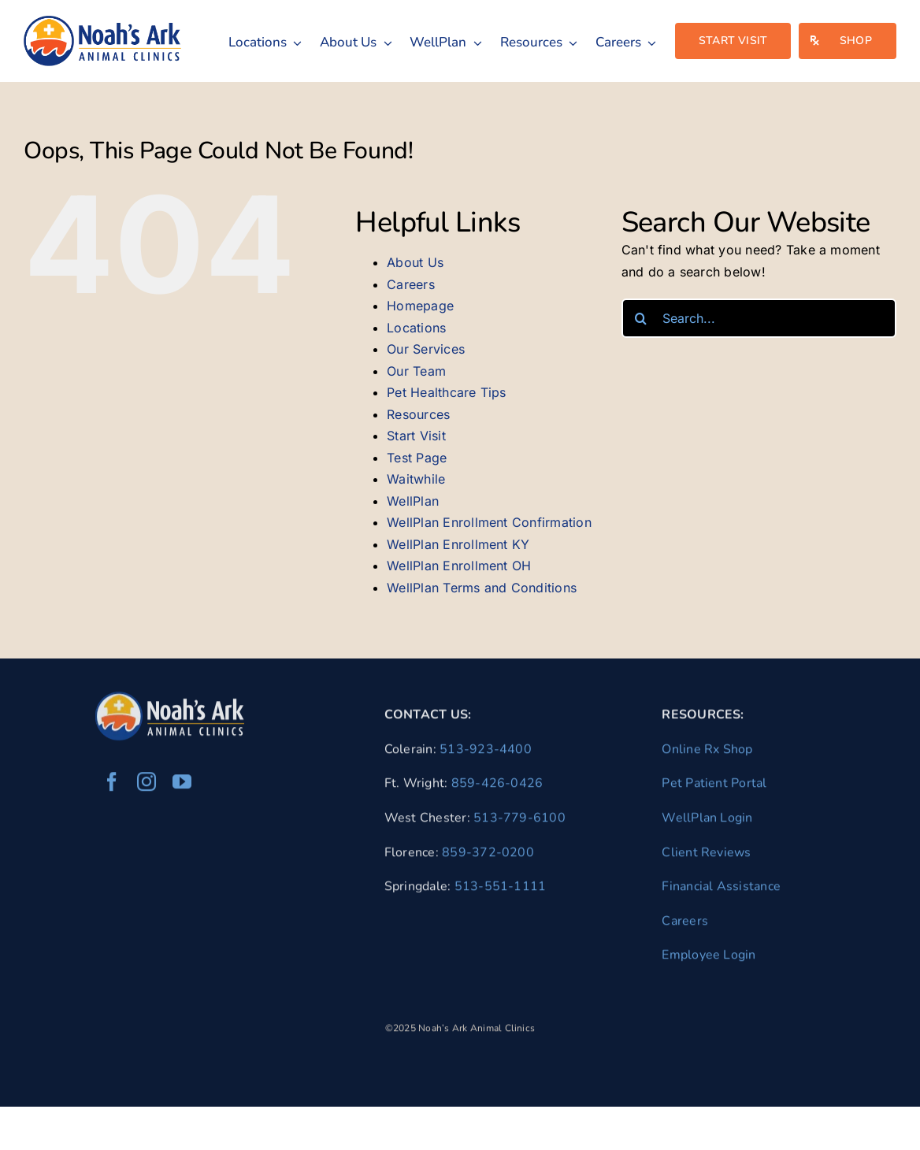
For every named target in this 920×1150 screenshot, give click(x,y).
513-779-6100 (519, 821)
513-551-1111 (500, 890)
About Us (415, 262)
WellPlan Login (707, 821)
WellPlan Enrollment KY (458, 544)
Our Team (416, 371)
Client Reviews (706, 856)
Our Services (426, 349)
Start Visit (416, 435)
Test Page (417, 458)
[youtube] (181, 786)
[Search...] (758, 318)
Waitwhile (416, 479)
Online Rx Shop (707, 753)
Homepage (420, 305)
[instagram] (146, 786)
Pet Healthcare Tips (446, 392)
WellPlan (413, 501)
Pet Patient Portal (714, 787)
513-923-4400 (486, 753)
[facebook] (111, 786)
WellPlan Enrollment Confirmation (489, 522)
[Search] (641, 318)
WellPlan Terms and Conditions (482, 587)
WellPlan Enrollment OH (459, 565)
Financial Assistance (721, 890)
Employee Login (708, 958)
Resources (418, 414)
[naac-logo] (102, 22)
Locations (416, 328)
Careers (411, 284)
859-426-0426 (497, 787)
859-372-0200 (488, 856)
